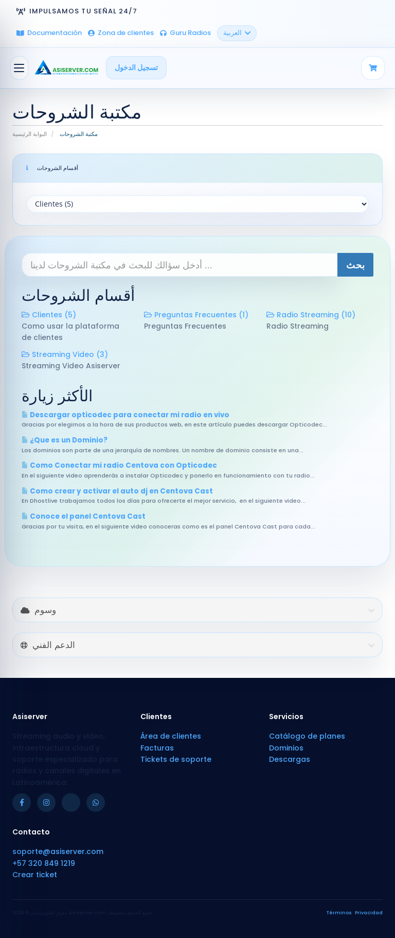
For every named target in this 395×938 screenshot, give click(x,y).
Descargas (289, 759)
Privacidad (369, 913)
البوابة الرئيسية (29, 134)
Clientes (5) (49, 315)
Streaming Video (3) (65, 354)
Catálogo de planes (307, 736)
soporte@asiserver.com (57, 851)
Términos (339, 913)
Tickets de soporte (175, 759)
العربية (236, 33)
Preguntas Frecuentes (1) (196, 315)
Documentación (49, 33)
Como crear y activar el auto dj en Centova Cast (117, 491)
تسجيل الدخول (136, 67)
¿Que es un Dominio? (64, 440)
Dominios (286, 748)
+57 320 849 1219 (43, 863)
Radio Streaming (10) (310, 315)
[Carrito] (373, 68)
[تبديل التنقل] (19, 68)
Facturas (157, 748)
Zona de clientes (121, 33)
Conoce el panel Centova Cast (84, 516)
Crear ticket (34, 874)
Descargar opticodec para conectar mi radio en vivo (125, 415)
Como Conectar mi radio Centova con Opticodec (119, 465)
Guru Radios (185, 33)
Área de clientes (170, 736)
